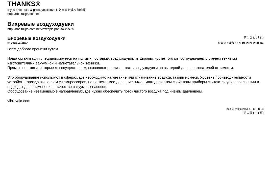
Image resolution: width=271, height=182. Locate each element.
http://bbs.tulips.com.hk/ (23, 14)
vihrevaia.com (18, 101)
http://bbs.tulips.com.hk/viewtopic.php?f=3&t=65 (40, 29)
